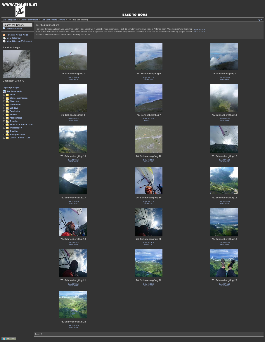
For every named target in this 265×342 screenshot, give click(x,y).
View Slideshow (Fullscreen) (19, 41)
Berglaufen (15, 111)
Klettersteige (16, 118)
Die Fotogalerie (10, 20)
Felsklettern (15, 104)
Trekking (14, 121)
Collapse (15, 88)
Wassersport (16, 128)
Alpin (12, 95)
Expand (6, 88)
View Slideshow (14, 38)
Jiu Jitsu (14, 131)
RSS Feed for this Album (17, 35)
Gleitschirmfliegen (30, 20)
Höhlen (13, 114)
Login (259, 20)
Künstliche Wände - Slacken (23, 124)
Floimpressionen (18, 134)
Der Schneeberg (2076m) (53, 20)
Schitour (14, 108)
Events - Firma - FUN (20, 138)
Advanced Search (14, 28)
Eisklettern (15, 101)
